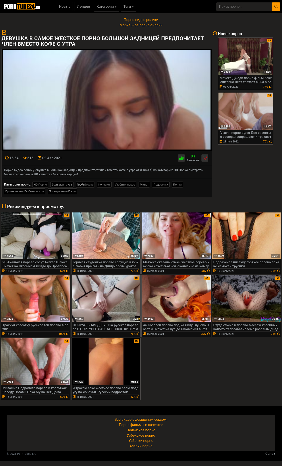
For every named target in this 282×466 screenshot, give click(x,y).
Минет (144, 184)
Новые (64, 6)
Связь (270, 453)
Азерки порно (141, 446)
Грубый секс (85, 184)
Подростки (160, 184)
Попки (177, 184)
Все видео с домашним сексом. (141, 419)
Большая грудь (62, 184)
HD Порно (40, 184)
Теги (129, 6)
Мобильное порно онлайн (141, 25)
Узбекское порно (141, 435)
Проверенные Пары (62, 191)
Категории (107, 6)
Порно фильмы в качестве (141, 425)
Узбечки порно (141, 441)
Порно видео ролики (141, 20)
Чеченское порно (141, 430)
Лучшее (83, 6)
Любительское (125, 184)
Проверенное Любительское (24, 191)
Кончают (104, 184)
